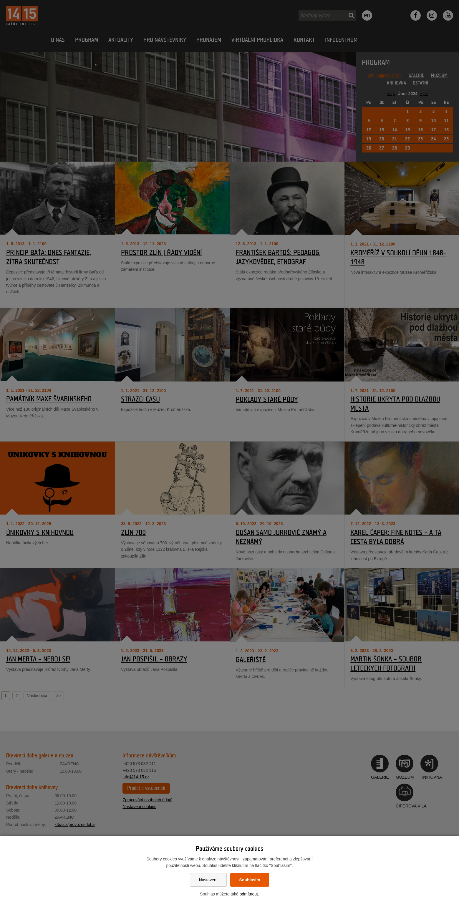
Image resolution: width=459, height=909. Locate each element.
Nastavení (208, 880)
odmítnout (249, 894)
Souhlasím (249, 880)
